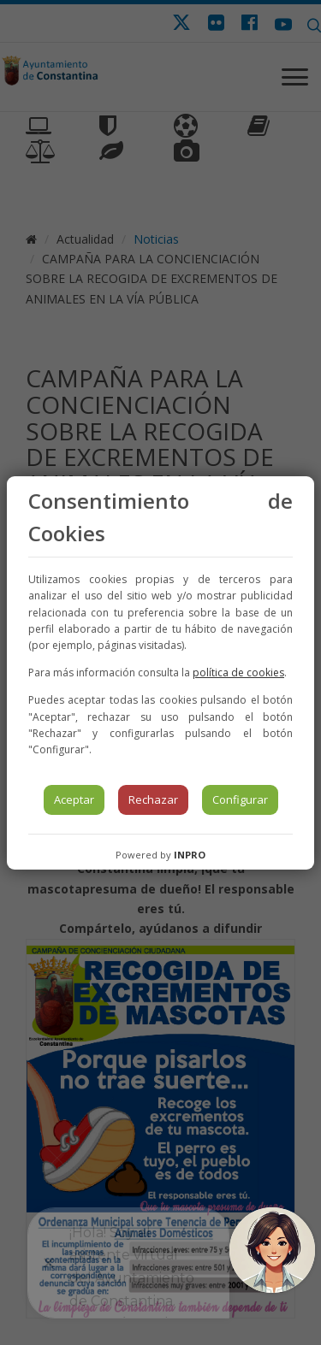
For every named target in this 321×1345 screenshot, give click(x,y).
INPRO (189, 854)
